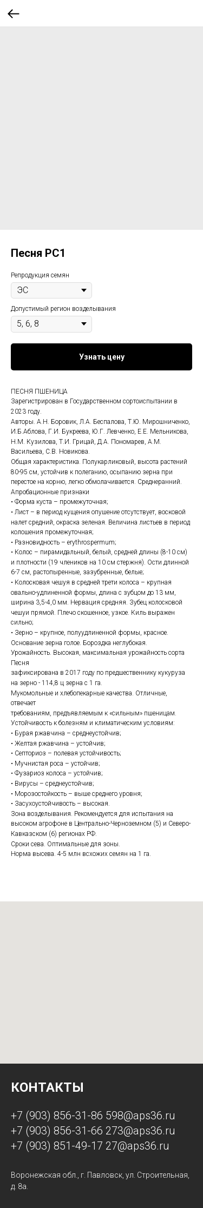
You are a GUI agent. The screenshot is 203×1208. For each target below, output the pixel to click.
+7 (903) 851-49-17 (57, 1145)
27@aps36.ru (137, 1145)
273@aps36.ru (140, 1130)
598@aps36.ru (140, 1115)
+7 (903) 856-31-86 (57, 1115)
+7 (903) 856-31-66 (57, 1130)
